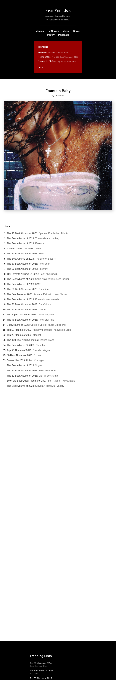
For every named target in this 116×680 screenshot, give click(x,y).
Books (77, 31)
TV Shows (53, 31)
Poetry (51, 35)
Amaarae (59, 95)
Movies (40, 31)
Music (66, 31)
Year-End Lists (58, 10)
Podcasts (63, 35)
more (40, 67)
